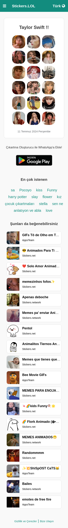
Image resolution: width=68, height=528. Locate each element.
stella (43, 204)
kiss (39, 190)
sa (13, 190)
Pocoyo (25, 190)
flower (47, 197)
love (49, 210)
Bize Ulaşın (47, 521)
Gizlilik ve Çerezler (25, 521)
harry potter (18, 197)
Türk (59, 6)
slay (34, 197)
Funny (52, 190)
